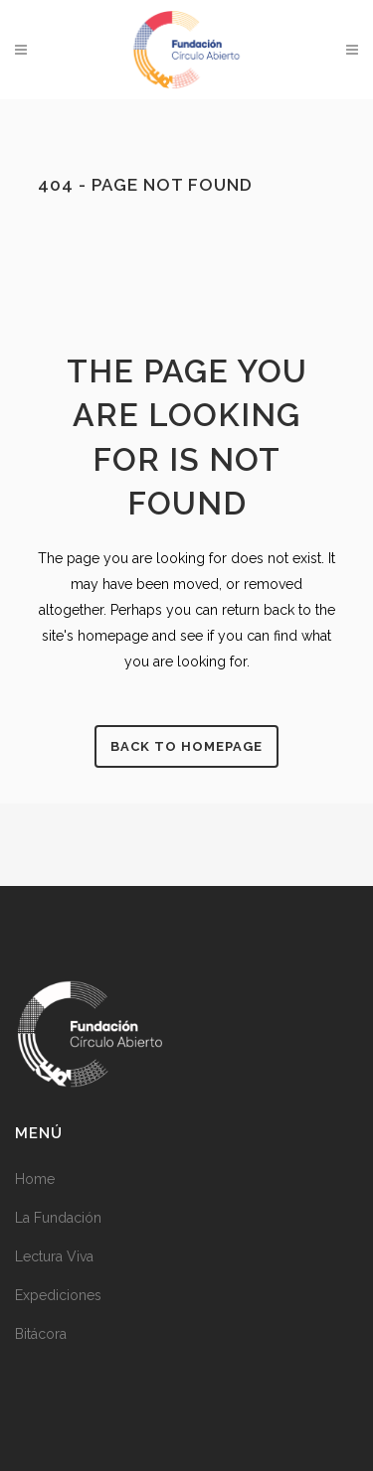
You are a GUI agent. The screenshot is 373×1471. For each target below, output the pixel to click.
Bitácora (41, 1334)
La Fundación (58, 1218)
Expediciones (58, 1295)
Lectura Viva (54, 1256)
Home (35, 1179)
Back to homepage (186, 746)
